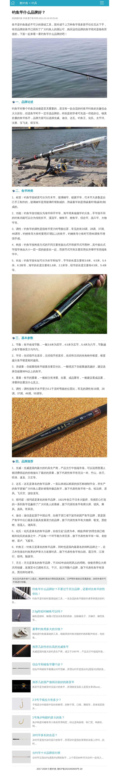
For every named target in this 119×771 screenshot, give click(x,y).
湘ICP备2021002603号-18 (69, 769)
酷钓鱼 (24, 3)
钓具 (34, 3)
